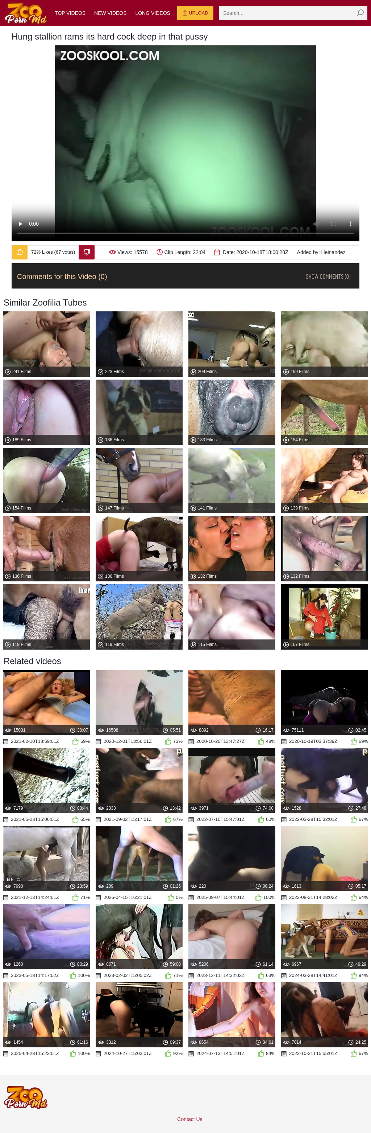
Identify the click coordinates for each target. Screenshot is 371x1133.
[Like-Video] (20, 252)
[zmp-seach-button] (360, 13)
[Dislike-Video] (87, 252)
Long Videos (152, 13)
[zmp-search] (293, 13)
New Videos (110, 13)
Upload (195, 13)
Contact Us (189, 1119)
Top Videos (70, 13)
